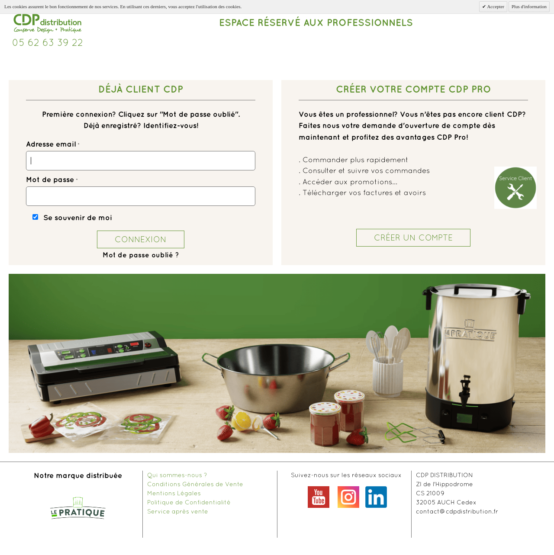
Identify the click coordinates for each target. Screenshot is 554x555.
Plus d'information (529, 6)
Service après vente (177, 511)
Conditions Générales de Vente (195, 484)
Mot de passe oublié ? (141, 255)
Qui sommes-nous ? (177, 475)
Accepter (495, 6)
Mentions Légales (174, 493)
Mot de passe (50, 179)
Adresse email (51, 144)
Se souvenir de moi (77, 218)
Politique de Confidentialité (189, 502)
